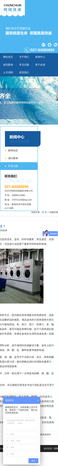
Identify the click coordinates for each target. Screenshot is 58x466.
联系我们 (24, 72)
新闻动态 (13, 150)
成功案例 (8, 64)
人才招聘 (8, 72)
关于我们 (24, 57)
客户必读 (40, 64)
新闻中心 (40, 57)
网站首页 (8, 57)
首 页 (44, 212)
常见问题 (24, 64)
